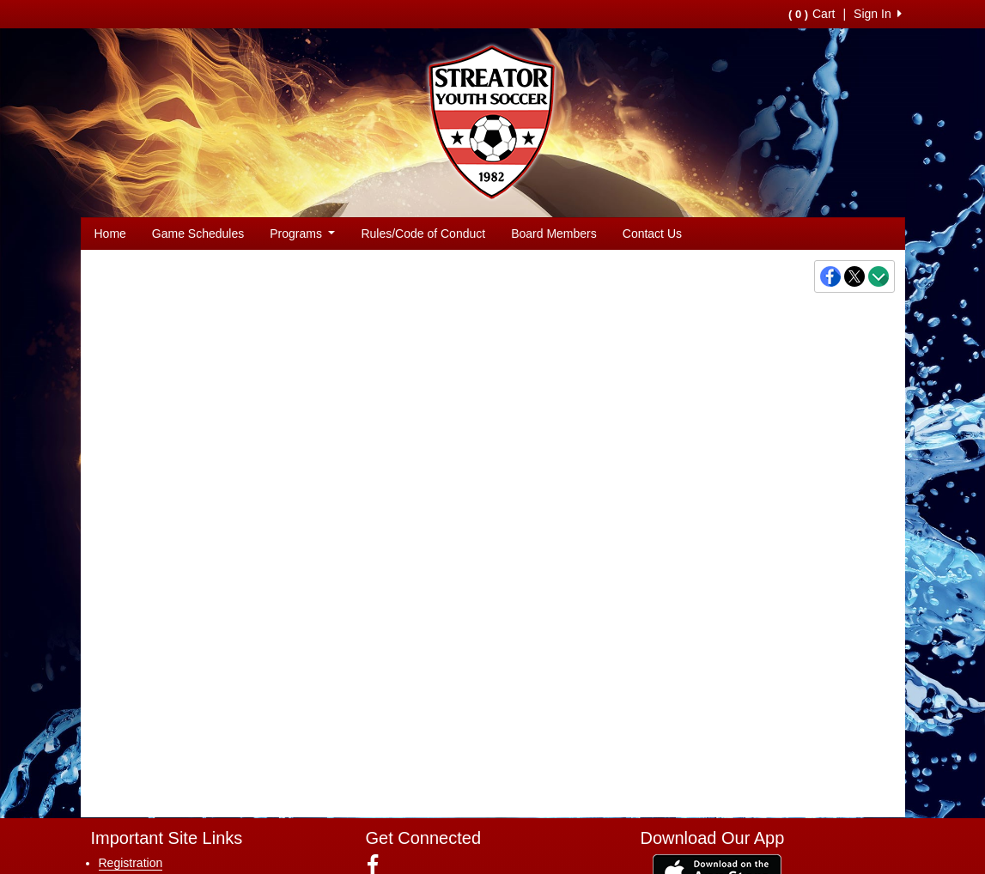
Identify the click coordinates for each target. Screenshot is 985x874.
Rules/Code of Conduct (423, 233)
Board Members (554, 233)
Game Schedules (198, 233)
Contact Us (652, 233)
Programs (302, 233)
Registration (131, 863)
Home (110, 233)
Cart (811, 14)
